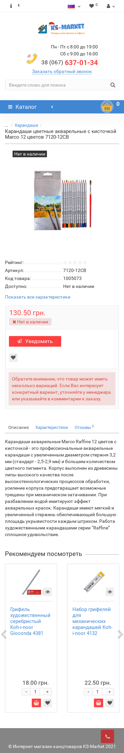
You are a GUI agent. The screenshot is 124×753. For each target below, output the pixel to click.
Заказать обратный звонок (62, 71)
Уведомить (35, 341)
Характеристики (51, 427)
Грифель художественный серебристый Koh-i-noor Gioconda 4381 (30, 621)
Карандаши (26, 125)
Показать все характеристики (37, 297)
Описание (18, 427)
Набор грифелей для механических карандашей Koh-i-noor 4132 (92, 621)
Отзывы (84, 427)
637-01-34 (69, 63)
